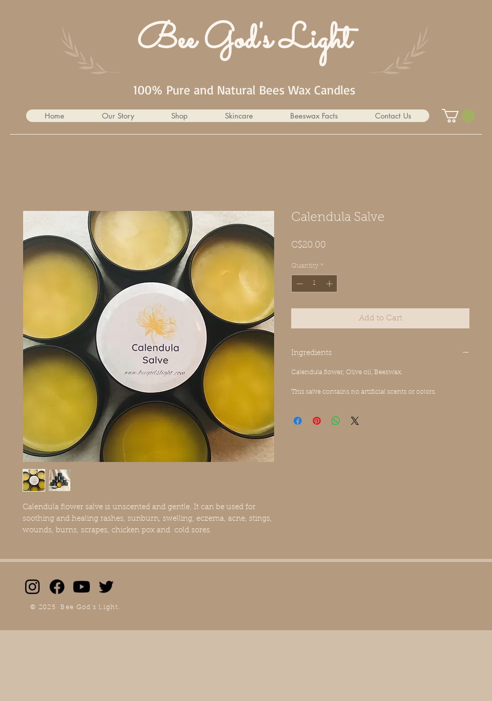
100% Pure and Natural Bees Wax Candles (244, 89)
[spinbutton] (314, 283)
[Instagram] (32, 587)
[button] (179, 115)
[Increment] (330, 283)
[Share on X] (355, 421)
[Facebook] (57, 587)
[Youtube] (81, 587)
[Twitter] (106, 587)
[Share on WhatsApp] (336, 421)
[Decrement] (299, 283)
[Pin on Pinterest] (317, 421)
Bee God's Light (244, 40)
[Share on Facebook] (298, 421)
